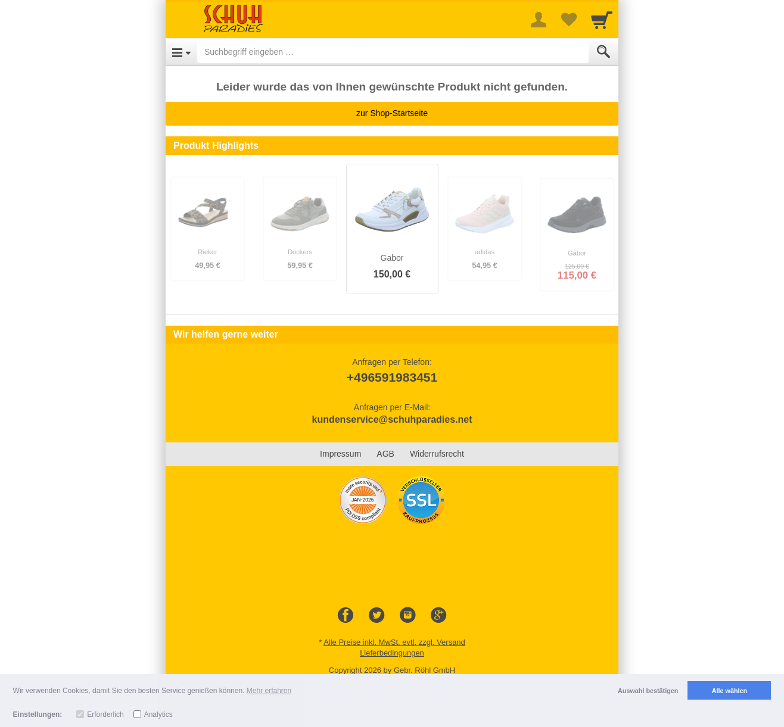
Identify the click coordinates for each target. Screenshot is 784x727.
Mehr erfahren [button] (269, 691)
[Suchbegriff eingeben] (393, 51)
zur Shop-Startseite (392, 113)
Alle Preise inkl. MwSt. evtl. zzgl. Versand (394, 642)
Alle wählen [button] (729, 690)
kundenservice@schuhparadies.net (392, 419)
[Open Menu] (181, 52)
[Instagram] (407, 615)
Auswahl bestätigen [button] (648, 690)
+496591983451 (392, 377)
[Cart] (601, 19)
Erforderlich (105, 714)
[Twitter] (376, 615)
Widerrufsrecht (437, 453)
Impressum (340, 453)
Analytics (158, 714)
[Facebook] (345, 615)
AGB (385, 453)
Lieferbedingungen (392, 652)
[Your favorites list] (568, 19)
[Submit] (603, 52)
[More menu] (538, 19)
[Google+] (438, 615)
